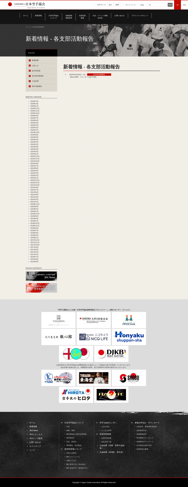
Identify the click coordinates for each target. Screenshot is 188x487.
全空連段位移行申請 (144, 445)
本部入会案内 (71, 453)
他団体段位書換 (142, 449)
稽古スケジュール (73, 457)
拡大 (110, 5)
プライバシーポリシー (139, 16)
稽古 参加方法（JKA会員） (76, 464)
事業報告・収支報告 (73, 445)
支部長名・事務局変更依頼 (146, 427)
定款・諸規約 (71, 442)
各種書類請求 (141, 434)
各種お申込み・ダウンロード (147, 423)
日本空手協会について (54, 17)
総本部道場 (35, 71)
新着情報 (38, 16)
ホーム (25, 16)
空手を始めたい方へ (108, 423)
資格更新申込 (141, 430)
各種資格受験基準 (68, 17)
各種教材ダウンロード (144, 442)
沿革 (68, 427)
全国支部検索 (82, 17)
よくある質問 (106, 430)
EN (184, 5)
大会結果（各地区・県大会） (112, 452)
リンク (32, 450)
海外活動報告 (36, 86)
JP (177, 5)
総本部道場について (73, 449)
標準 (117, 5)
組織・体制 (70, 430)
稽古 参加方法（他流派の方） (78, 468)
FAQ (142, 5)
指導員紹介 (70, 438)
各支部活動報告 (37, 76)
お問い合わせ (120, 16)
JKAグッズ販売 (35, 438)
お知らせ (34, 66)
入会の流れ (105, 427)
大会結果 (34, 81)
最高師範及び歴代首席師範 (76, 434)
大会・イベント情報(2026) (100, 17)
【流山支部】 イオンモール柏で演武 (83, 77)
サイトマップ (130, 5)
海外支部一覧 (106, 442)
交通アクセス (71, 461)
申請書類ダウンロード (144, 438)
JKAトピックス (35, 434)
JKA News (33, 430)
